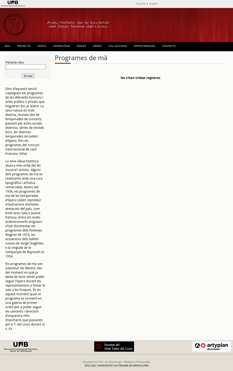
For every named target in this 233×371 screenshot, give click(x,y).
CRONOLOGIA (61, 46)
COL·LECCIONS (117, 46)
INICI (7, 46)
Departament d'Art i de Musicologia (102, 362)
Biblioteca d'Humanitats (137, 362)
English (153, 3)
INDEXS (81, 46)
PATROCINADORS (144, 46)
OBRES (97, 46)
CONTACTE (169, 46)
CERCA (41, 46)
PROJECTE (23, 46)
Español (140, 3)
